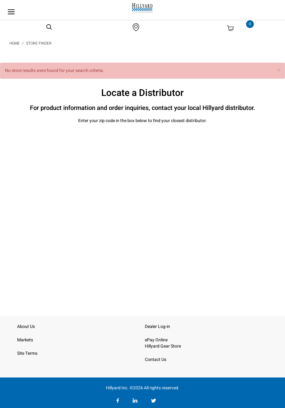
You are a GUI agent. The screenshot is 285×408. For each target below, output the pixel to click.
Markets (25, 340)
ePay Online (156, 340)
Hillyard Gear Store (163, 346)
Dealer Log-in (157, 326)
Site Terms (27, 353)
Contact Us (155, 359)
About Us (26, 326)
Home (14, 43)
